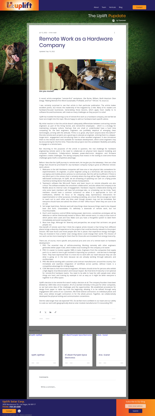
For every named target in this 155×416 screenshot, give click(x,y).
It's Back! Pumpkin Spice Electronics (76, 356)
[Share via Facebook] (40, 312)
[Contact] (139, 7)
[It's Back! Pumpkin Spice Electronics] (77, 342)
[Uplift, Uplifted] (44, 342)
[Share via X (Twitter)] (45, 312)
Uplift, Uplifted (37, 355)
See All (124, 330)
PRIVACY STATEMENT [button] (26, 415)
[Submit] (135, 411)
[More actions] (114, 32)
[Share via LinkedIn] (50, 312)
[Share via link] (55, 312)
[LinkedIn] (19, 411)
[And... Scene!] (111, 342)
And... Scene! (104, 355)
